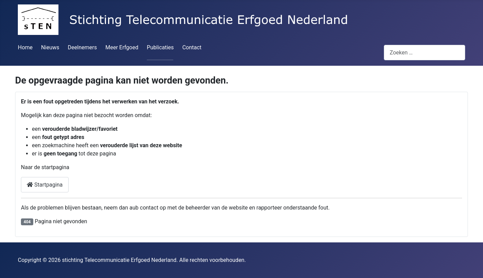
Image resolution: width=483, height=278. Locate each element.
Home (25, 47)
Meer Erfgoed (121, 47)
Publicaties (160, 47)
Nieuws (50, 47)
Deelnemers (82, 47)
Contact (191, 47)
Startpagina (45, 184)
